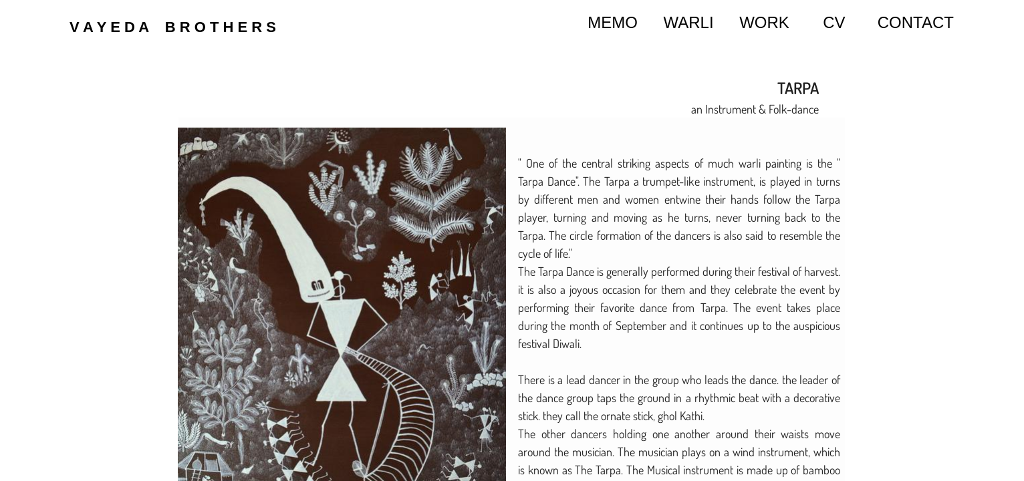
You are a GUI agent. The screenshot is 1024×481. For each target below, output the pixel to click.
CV (834, 22)
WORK (764, 22)
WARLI (689, 22)
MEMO (613, 22)
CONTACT (916, 22)
